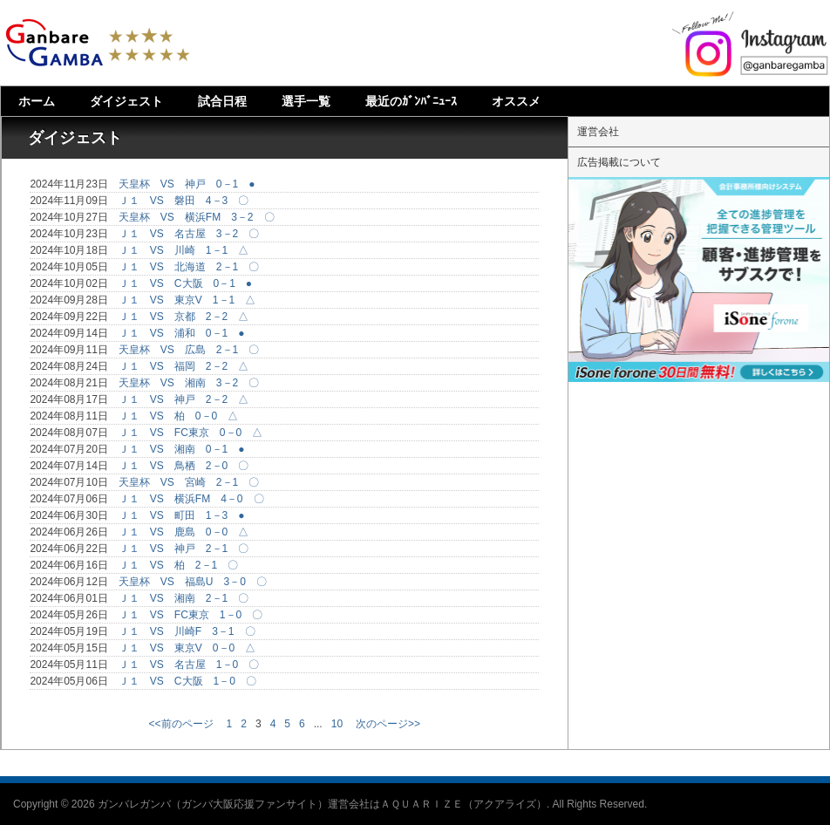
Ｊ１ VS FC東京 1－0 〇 (190, 615)
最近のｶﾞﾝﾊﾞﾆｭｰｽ (411, 101)
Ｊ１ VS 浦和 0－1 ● (182, 333)
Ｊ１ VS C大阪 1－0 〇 (187, 681)
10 (337, 724)
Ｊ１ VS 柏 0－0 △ (178, 416)
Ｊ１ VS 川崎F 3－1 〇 (187, 631)
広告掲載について (619, 162)
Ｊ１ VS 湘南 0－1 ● (182, 449)
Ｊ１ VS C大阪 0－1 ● (185, 283)
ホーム (36, 101)
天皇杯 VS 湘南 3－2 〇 (189, 383)
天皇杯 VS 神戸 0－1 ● (187, 184)
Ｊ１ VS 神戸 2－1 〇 (183, 548)
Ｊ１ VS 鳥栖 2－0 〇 (183, 466)
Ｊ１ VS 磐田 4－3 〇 (183, 200)
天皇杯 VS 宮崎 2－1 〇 (189, 482)
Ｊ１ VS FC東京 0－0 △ (190, 432)
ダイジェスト (126, 101)
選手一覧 (306, 101)
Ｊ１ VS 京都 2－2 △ (183, 316)
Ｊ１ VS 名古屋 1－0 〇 (189, 664)
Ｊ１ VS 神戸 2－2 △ (183, 399)
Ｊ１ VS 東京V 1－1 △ (187, 300)
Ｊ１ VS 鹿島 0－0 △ (183, 532)
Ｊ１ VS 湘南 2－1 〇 (183, 598)
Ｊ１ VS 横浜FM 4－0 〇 (191, 499)
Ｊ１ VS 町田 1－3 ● (182, 515)
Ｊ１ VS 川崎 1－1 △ (183, 250)
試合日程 (222, 101)
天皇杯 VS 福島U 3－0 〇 (193, 582)
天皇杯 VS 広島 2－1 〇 (189, 350)
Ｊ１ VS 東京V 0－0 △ (187, 648)
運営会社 (598, 132)
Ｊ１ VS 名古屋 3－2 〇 (189, 234)
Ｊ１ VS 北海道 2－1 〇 (189, 267)
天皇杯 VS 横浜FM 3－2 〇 (197, 217)
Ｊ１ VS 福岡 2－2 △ (183, 366)
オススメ (516, 101)
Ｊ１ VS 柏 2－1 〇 (178, 565)
